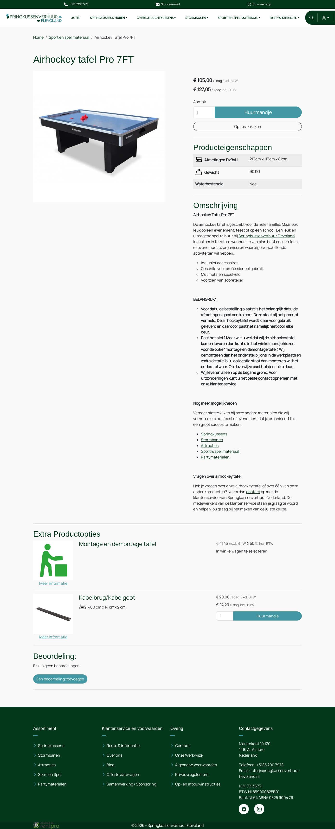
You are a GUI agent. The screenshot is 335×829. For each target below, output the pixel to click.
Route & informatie (123, 745)
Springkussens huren (107, 18)
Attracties (210, 445)
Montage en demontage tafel (117, 544)
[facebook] (244, 809)
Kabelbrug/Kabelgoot (107, 597)
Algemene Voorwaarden (196, 764)
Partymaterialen (283, 18)
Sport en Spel (49, 774)
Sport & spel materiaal (220, 451)
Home (38, 37)
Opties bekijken (247, 126)
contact (253, 491)
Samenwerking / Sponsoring (131, 784)
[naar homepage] (34, 17)
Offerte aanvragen (123, 774)
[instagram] (259, 809)
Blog (110, 764)
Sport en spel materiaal (238, 18)
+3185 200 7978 (270, 764)
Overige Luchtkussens (155, 18)
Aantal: (199, 101)
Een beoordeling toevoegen (60, 679)
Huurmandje (258, 112)
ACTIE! (75, 18)
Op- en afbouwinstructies (197, 784)
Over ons (114, 755)
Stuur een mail (167, 4)
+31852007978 (76, 4)
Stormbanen (195, 18)
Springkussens (214, 434)
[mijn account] (325, 17)
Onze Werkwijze (189, 755)
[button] (311, 17)
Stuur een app (259, 4)
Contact (182, 745)
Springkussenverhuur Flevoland (266, 236)
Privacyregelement (192, 774)
